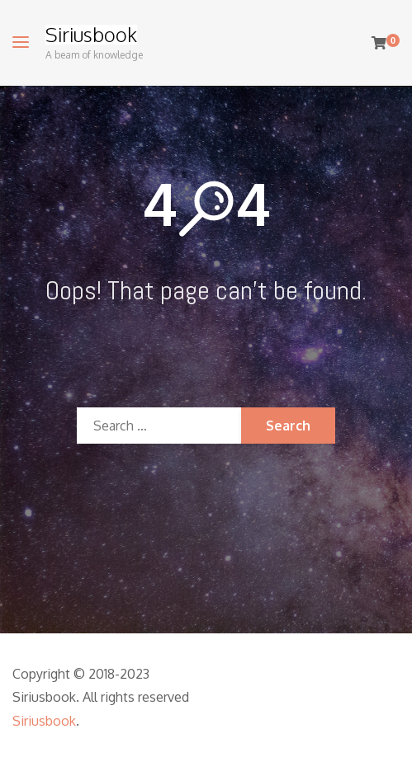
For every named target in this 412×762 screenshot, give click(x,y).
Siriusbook (91, 35)
